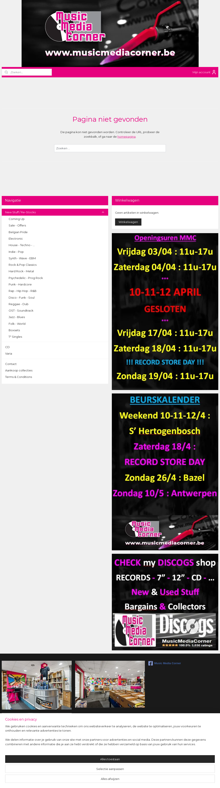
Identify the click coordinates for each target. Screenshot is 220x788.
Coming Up (17, 219)
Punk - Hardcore (20, 284)
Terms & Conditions (18, 377)
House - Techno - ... (22, 245)
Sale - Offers (17, 225)
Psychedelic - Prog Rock (26, 278)
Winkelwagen (128, 222)
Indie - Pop (16, 251)
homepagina (126, 136)
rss (104, 780)
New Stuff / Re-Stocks (55, 212)
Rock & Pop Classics (22, 264)
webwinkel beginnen (120, 780)
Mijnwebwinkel (158, 780)
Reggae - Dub (18, 304)
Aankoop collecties (18, 370)
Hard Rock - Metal (21, 271)
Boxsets (14, 330)
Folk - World (17, 323)
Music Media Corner (164, 663)
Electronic (16, 238)
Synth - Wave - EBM (22, 258)
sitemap (96, 780)
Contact (11, 364)
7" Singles (15, 336)
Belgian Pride (18, 232)
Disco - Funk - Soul (22, 297)
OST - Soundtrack (21, 310)
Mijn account (205, 72)
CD (7, 347)
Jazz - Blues (17, 317)
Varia (8, 353)
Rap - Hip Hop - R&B (22, 291)
